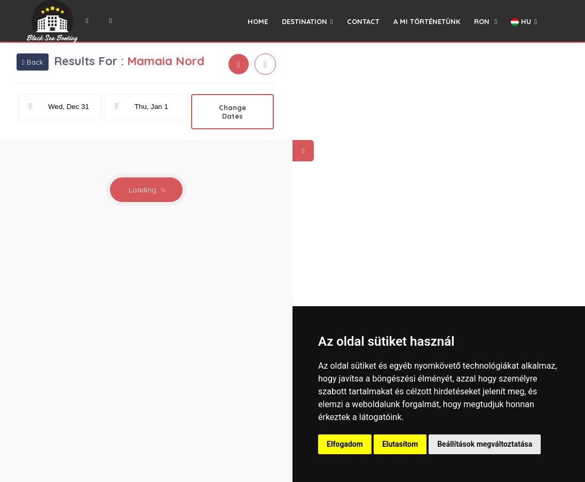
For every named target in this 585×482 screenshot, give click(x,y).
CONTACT (363, 21)
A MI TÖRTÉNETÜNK (426, 21)
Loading (148, 189)
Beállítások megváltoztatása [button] (484, 444)
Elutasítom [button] (400, 444)
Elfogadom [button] (345, 444)
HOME (258, 21)
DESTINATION (307, 21)
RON (485, 21)
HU (524, 21)
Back (32, 62)
